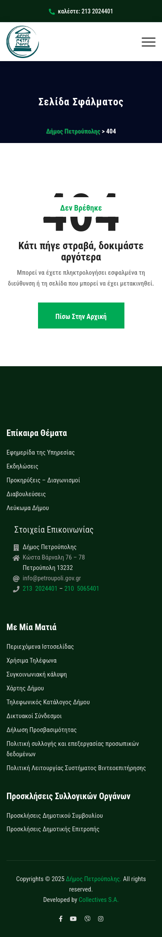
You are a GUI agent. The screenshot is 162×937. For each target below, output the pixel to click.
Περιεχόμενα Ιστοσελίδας (40, 647)
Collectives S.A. (99, 900)
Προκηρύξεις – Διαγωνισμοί (43, 480)
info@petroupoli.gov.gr (52, 578)
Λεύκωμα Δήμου (27, 508)
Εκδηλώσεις (22, 466)
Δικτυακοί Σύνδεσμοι (34, 716)
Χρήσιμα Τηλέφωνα (31, 660)
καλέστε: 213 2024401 (81, 11)
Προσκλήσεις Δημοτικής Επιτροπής (52, 829)
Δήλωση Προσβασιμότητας (41, 730)
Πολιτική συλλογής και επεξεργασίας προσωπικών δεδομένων (72, 749)
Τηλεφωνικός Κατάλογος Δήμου (48, 702)
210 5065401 (81, 588)
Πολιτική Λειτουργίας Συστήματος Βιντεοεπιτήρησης (76, 768)
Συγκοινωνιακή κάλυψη (36, 674)
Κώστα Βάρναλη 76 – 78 (54, 557)
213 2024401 (41, 588)
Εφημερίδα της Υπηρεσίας (40, 452)
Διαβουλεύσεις (26, 494)
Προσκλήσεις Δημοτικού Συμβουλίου (54, 816)
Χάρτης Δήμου (25, 688)
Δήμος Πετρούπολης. (94, 879)
